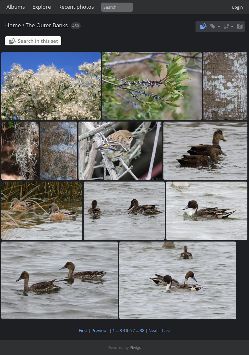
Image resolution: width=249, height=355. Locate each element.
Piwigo (135, 347)
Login (237, 7)
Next (153, 330)
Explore (41, 6)
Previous (99, 330)
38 (142, 330)
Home (13, 25)
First (83, 330)
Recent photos (76, 6)
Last (166, 330)
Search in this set (38, 41)
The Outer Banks (47, 25)
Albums (15, 6)
